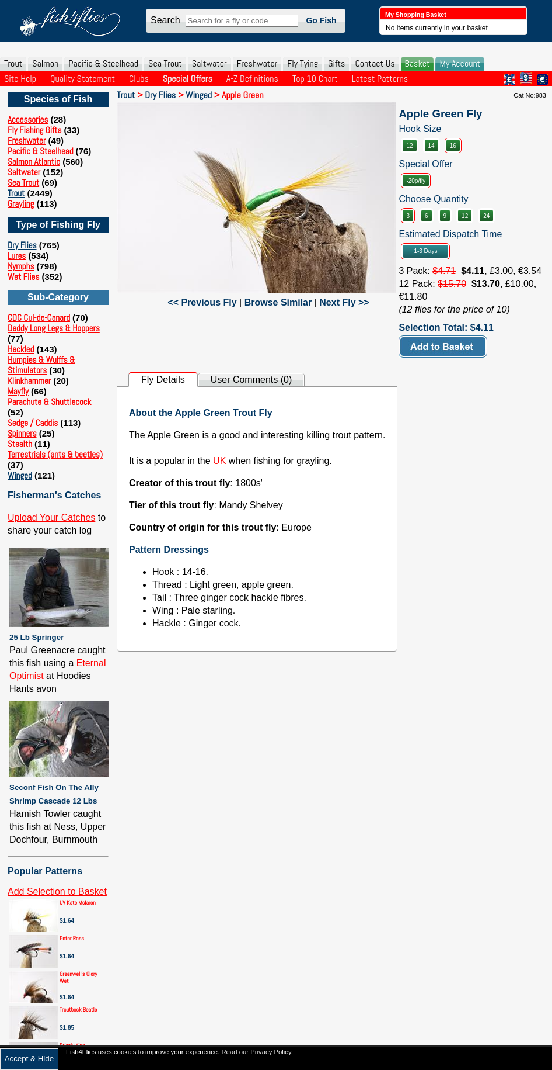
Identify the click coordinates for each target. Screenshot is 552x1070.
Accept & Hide (29, 1058)
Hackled (21, 349)
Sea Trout (165, 63)
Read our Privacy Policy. (257, 1051)
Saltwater (209, 63)
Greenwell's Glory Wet (78, 977)
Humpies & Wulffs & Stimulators (41, 365)
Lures (17, 255)
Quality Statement (82, 78)
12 (409, 146)
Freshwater (257, 63)
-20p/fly (415, 181)
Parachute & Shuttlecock (49, 401)
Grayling (21, 203)
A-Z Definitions (252, 78)
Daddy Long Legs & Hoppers (54, 328)
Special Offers (187, 78)
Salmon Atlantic (34, 161)
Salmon (45, 63)
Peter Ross (72, 938)
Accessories (28, 119)
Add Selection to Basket (57, 891)
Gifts (336, 63)
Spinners (22, 433)
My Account (459, 63)
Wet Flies (23, 276)
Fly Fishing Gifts (34, 130)
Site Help (20, 78)
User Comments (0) (251, 380)
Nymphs (21, 266)
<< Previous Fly (201, 302)
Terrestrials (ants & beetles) (55, 454)
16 (453, 146)
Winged (20, 475)
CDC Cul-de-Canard (39, 317)
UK (219, 461)
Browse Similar (278, 302)
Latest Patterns (380, 78)
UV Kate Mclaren (78, 902)
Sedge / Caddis (33, 422)
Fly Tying (302, 63)
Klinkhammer (29, 380)
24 (486, 216)
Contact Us (374, 63)
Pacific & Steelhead (103, 63)
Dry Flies (22, 245)
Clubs (139, 78)
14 (431, 146)
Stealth (20, 443)
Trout (13, 63)
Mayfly (18, 391)
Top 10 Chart (315, 78)
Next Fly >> (344, 302)
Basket (417, 63)
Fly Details (163, 380)
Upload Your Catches (51, 517)
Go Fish (321, 20)
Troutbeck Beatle (78, 1009)
